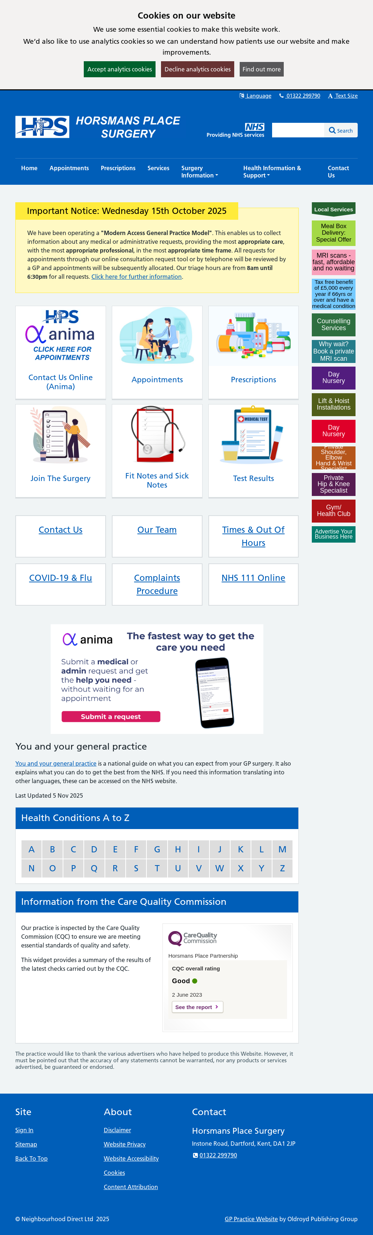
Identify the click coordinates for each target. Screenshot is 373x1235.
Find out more (262, 69)
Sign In (24, 1130)
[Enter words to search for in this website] (298, 130)
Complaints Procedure (157, 584)
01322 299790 (299, 95)
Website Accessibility (131, 1158)
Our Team (157, 529)
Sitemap (26, 1144)
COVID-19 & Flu (60, 577)
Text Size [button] (342, 95)
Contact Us (60, 529)
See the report (193, 1007)
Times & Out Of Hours (253, 536)
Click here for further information (136, 276)
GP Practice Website (251, 1219)
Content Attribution (131, 1187)
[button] (206, 172)
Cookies (114, 1172)
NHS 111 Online (253, 577)
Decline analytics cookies (198, 69)
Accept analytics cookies (119, 69)
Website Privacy (125, 1144)
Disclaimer (117, 1130)
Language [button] (254, 95)
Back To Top (31, 1158)
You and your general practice (56, 763)
